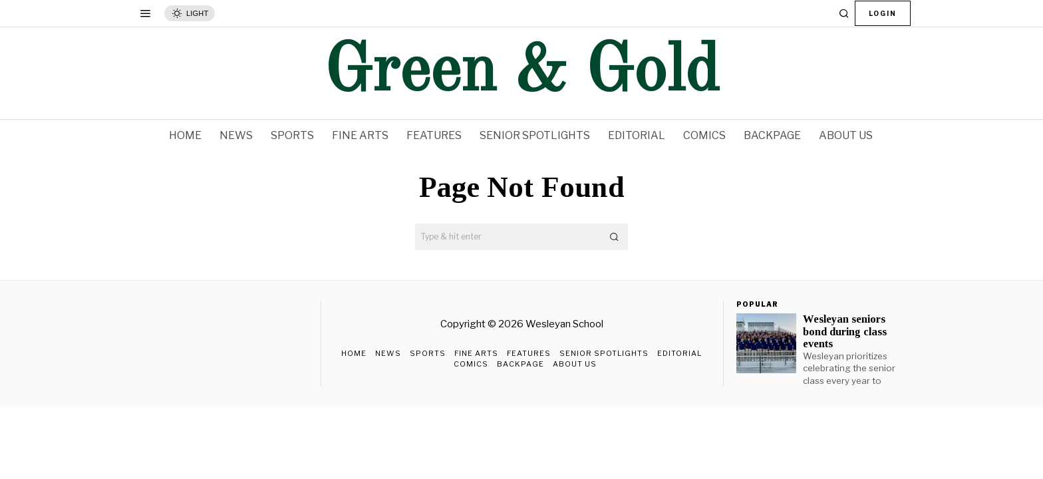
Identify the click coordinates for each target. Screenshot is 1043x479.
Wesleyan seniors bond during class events (845, 331)
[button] (614, 237)
